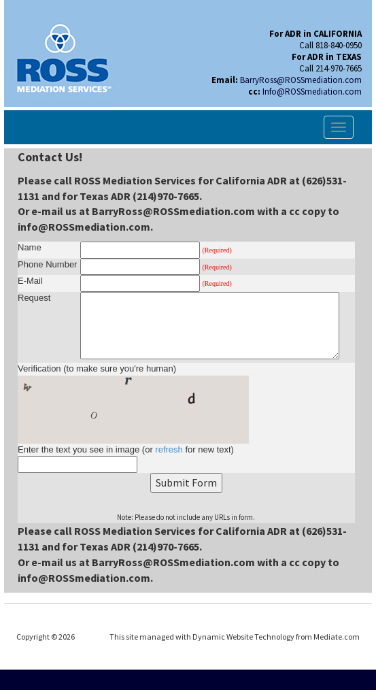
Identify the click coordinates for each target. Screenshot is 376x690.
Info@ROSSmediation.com (312, 91)
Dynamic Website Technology (243, 636)
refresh (168, 449)
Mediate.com (336, 636)
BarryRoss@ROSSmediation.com (301, 80)
